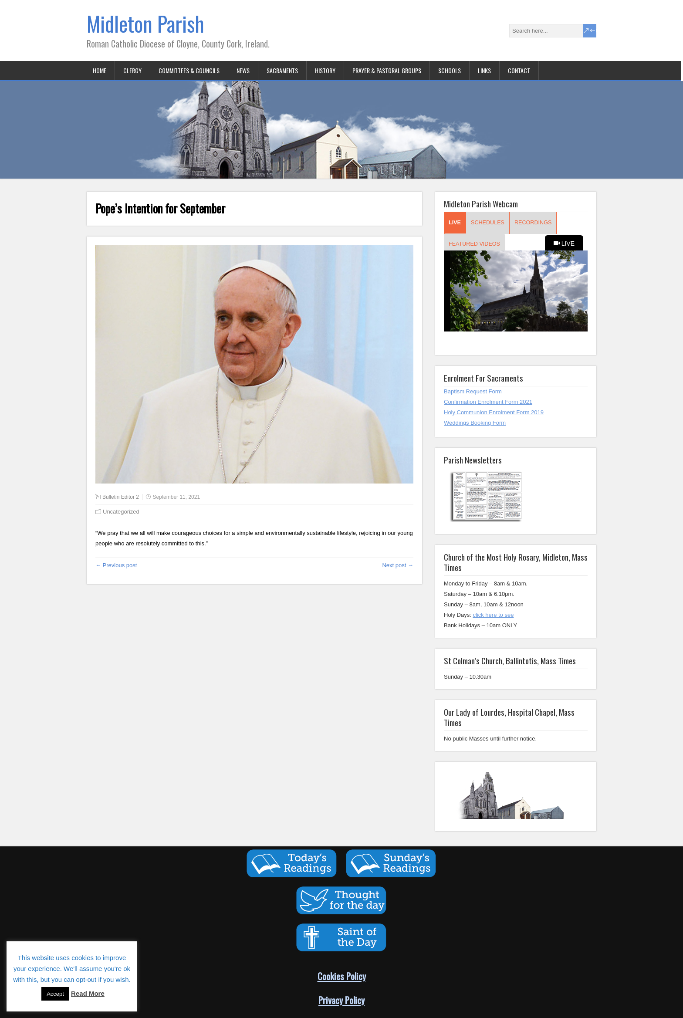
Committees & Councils (189, 70)
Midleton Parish (145, 23)
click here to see (493, 615)
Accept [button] (55, 994)
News (243, 70)
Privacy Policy (341, 1000)
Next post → (397, 565)
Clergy (132, 70)
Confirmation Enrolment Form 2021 (488, 402)
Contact (519, 70)
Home (99, 70)
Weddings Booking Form (475, 422)
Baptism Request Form (473, 391)
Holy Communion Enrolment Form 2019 (494, 412)
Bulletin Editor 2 (120, 497)
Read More (88, 993)
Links (484, 70)
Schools (449, 70)
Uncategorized (121, 511)
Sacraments (282, 70)
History (325, 70)
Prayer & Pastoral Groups (386, 70)
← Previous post (116, 565)
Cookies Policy (342, 976)
